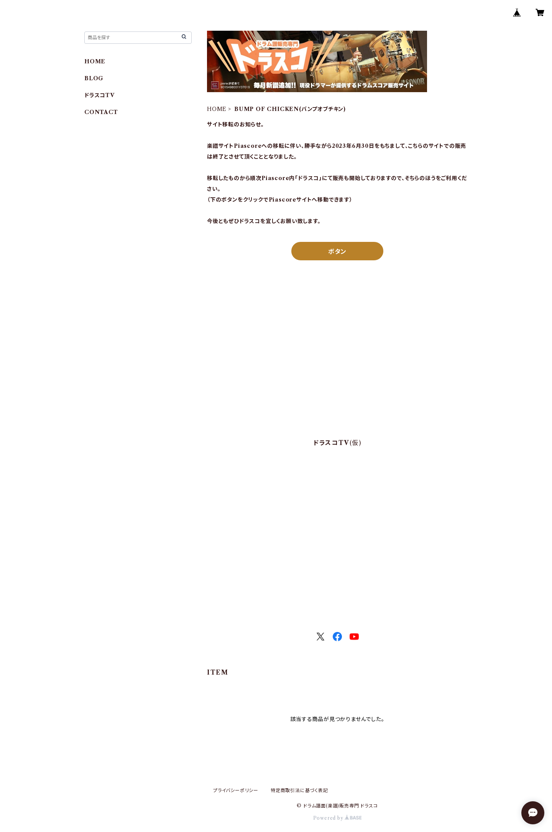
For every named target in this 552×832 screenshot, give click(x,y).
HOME (217, 109)
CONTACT (101, 112)
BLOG (94, 78)
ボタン (337, 251)
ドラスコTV (99, 95)
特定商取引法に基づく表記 (299, 790)
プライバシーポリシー (235, 790)
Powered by (337, 818)
